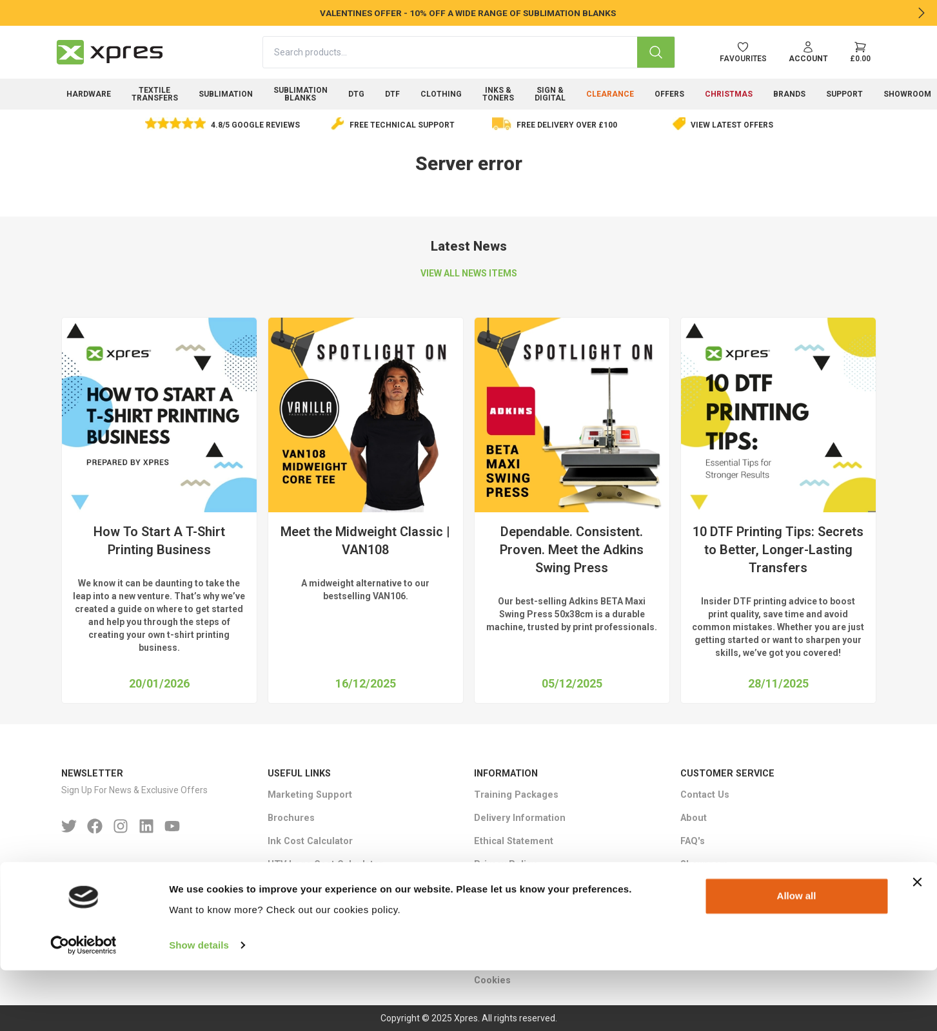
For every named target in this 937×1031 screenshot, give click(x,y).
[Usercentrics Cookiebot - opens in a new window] (83, 1006)
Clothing (441, 94)
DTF (392, 94)
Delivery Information (520, 818)
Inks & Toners (498, 94)
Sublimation (226, 94)
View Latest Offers (732, 125)
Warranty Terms (509, 910)
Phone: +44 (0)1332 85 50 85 (123, 888)
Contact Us (704, 794)
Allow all (796, 957)
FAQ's (692, 841)
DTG (356, 94)
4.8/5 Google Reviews (255, 125)
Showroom (704, 864)
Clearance (610, 94)
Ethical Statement (513, 841)
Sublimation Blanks (300, 94)
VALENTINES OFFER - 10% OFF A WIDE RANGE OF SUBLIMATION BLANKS (469, 13)
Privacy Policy (505, 864)
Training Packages (516, 794)
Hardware (88, 94)
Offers (669, 94)
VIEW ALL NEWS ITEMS (468, 273)
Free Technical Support (402, 125)
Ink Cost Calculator (310, 841)
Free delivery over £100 (567, 125)
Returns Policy (507, 887)
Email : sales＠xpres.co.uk (120, 912)
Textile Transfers (155, 94)
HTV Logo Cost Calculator (325, 864)
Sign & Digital (550, 94)
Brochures (291, 818)
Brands (789, 94)
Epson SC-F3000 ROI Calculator (338, 887)
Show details (199, 1005)
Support (844, 94)
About (693, 818)
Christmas (729, 94)
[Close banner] (917, 943)
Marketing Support (310, 794)
